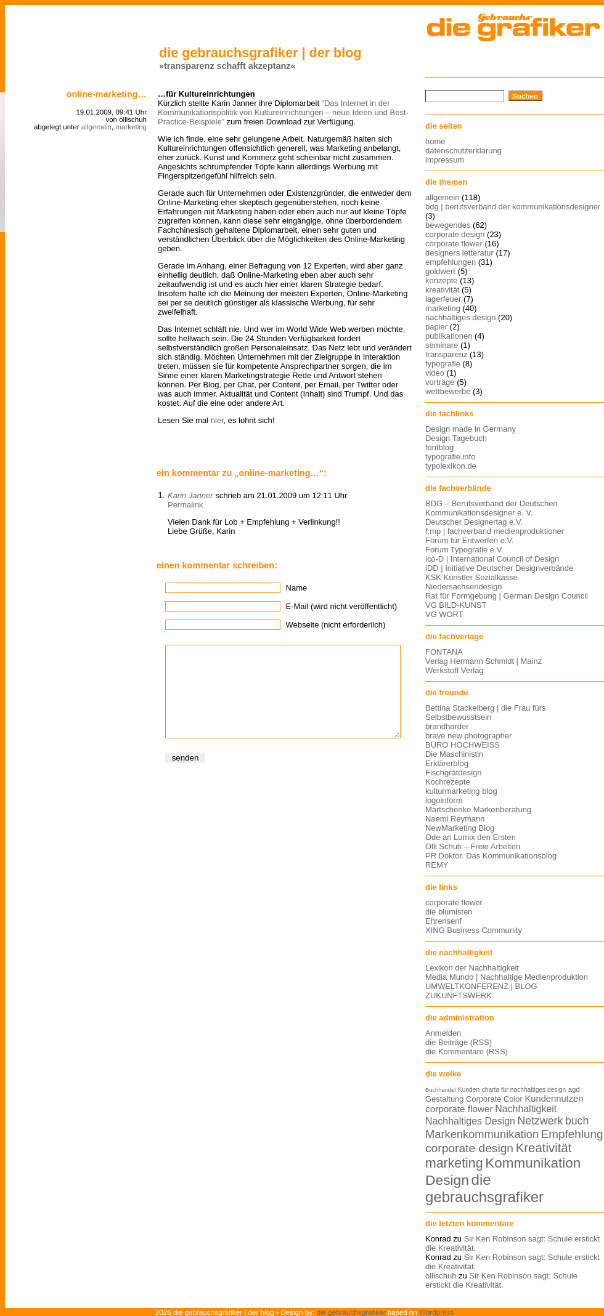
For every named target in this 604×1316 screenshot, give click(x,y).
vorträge (440, 382)
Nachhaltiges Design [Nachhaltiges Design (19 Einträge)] (470, 1121)
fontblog (439, 447)
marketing (131, 127)
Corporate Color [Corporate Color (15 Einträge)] (494, 1099)
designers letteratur (459, 252)
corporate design (455, 234)
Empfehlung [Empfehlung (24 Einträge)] (572, 1134)
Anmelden (443, 1033)
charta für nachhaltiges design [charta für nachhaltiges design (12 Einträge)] (524, 1089)
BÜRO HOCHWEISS (462, 744)
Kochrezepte (447, 781)
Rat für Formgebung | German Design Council (506, 595)
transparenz (446, 354)
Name (297, 587)
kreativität (442, 289)
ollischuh (440, 1275)
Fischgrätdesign (453, 772)
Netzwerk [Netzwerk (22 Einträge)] (540, 1121)
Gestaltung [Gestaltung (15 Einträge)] (444, 1099)
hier (217, 420)
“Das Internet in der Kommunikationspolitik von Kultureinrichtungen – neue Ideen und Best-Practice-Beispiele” (283, 112)
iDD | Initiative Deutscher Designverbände (499, 568)
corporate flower (454, 243)
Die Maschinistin (454, 754)
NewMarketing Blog (459, 828)
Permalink (185, 504)
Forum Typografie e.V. (464, 549)
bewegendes (447, 225)
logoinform (443, 800)
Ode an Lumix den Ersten (470, 837)
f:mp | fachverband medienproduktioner (494, 531)
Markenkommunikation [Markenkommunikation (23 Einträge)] (482, 1134)
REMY (436, 865)
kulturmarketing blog (461, 791)
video (434, 372)
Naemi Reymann (454, 818)
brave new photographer (468, 735)
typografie (442, 363)
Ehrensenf (443, 921)
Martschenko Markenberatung (478, 809)
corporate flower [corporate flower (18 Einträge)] (459, 1109)
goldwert (440, 271)
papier (436, 326)
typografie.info (450, 456)
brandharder (447, 726)
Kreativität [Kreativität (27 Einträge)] (544, 1148)
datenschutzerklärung (463, 150)
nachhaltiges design (460, 317)
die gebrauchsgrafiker (351, 1312)
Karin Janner (190, 495)
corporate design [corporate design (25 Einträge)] (469, 1148)
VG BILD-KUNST (455, 605)
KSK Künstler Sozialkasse (471, 577)
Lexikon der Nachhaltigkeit (472, 967)
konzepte (441, 280)
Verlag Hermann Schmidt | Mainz (483, 661)
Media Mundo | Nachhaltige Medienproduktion (506, 977)
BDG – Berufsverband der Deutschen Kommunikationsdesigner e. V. (491, 508)
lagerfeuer (443, 299)
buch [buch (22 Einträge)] (577, 1121)
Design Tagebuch (456, 438)
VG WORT (444, 614)
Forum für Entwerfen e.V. (469, 540)
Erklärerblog (446, 763)
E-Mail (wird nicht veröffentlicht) (341, 606)
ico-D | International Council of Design (492, 558)
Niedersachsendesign (463, 586)
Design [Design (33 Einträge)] (447, 1180)
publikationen (448, 336)
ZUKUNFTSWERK (458, 995)
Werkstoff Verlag (454, 670)
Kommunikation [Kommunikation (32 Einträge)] (533, 1163)
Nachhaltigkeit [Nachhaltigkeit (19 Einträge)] (526, 1109)
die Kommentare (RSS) (466, 1051)
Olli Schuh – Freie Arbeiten (472, 846)
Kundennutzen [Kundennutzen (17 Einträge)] (553, 1099)
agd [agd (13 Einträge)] (574, 1089)
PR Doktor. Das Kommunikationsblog (491, 855)
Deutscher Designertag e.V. (474, 522)
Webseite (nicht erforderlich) (336, 624)
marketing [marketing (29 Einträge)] (454, 1163)
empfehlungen (450, 262)
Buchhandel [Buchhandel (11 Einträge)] (440, 1090)
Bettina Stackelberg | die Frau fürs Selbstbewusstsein (485, 712)
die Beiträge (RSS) (458, 1042)
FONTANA (444, 651)
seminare (441, 345)
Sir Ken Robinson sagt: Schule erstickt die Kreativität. (501, 1280)
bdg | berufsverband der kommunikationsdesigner (512, 206)
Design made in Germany (470, 429)
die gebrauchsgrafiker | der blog (260, 52)
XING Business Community (473, 930)
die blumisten (448, 911)
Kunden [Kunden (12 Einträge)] (469, 1089)
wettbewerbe (447, 391)
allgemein (96, 127)
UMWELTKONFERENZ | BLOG (481, 986)
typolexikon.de (450, 465)
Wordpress (436, 1312)
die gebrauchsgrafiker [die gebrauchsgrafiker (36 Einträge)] (484, 1188)
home (435, 141)
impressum (444, 159)
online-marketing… (107, 94)
